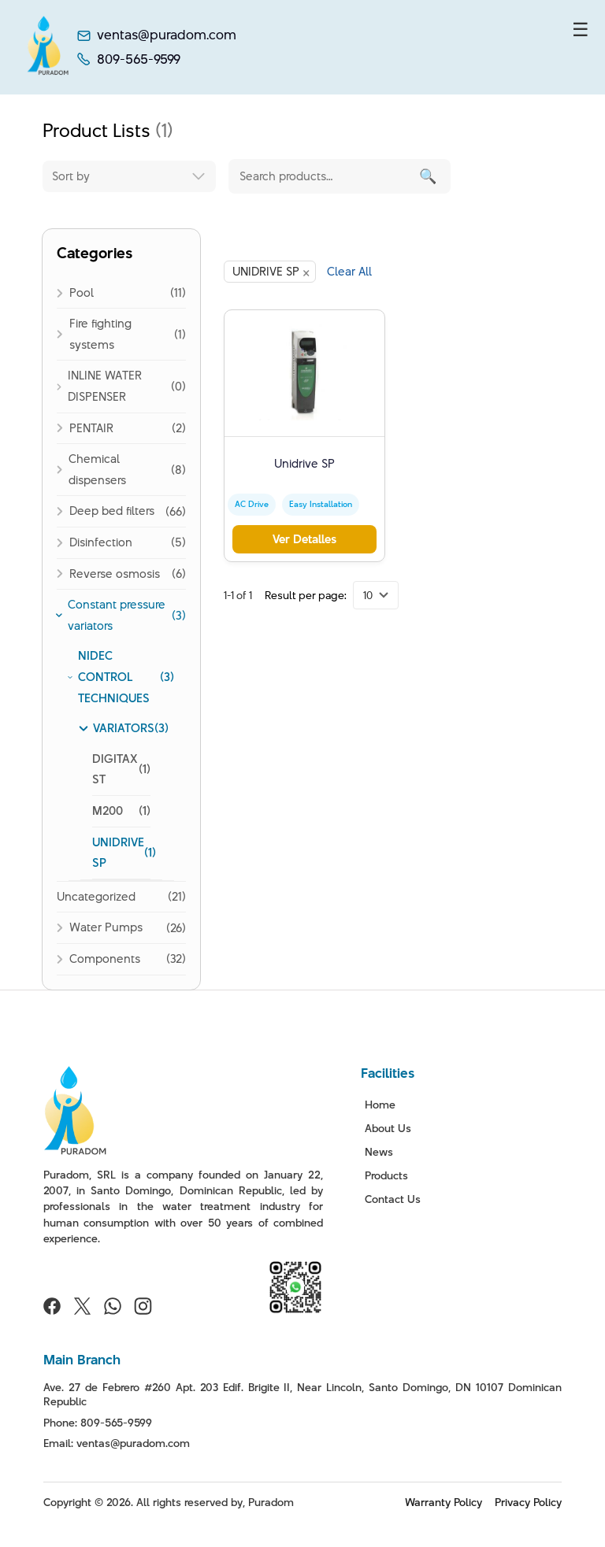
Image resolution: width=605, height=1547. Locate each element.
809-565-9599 (138, 59)
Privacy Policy (528, 1502)
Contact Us (393, 1199)
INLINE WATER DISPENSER (105, 386)
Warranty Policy (443, 1502)
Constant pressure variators (116, 615)
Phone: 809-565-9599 (97, 1422)
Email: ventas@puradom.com (116, 1443)
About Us (388, 1128)
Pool (81, 292)
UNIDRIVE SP (118, 853)
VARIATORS (123, 728)
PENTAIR (91, 428)
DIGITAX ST (115, 769)
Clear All (349, 271)
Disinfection (100, 542)
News (379, 1152)
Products (386, 1175)
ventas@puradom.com (166, 35)
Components (104, 958)
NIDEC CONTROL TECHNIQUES (114, 676)
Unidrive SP (304, 463)
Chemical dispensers (97, 469)
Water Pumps (106, 927)
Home (380, 1104)
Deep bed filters (111, 510)
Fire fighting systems (100, 334)
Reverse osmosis (114, 573)
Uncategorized (96, 896)
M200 (107, 810)
